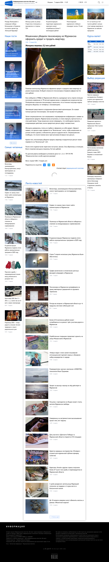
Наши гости (11, 36)
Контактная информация (16, 544)
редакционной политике (75, 168)
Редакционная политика (29, 544)
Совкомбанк (90, 49)
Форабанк (89, 51)
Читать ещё (54, 517)
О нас (7, 544)
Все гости (13, 143)
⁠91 (85, 2)
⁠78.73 (81, 2)
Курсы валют (94, 36)
